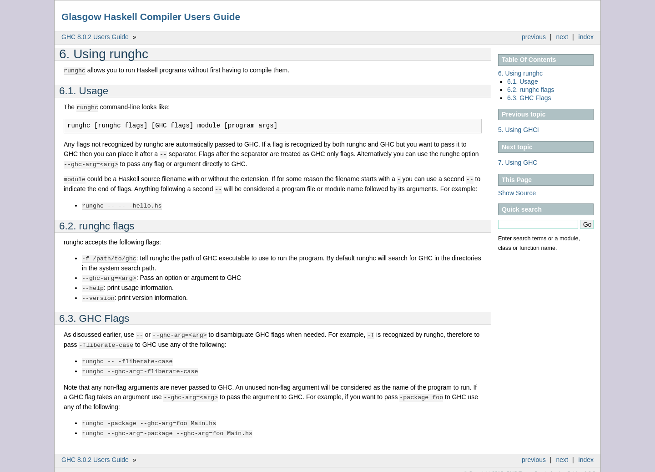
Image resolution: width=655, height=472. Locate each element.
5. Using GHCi (518, 129)
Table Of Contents (529, 59)
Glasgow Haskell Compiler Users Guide (150, 16)
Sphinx (575, 465)
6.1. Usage (522, 81)
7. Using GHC (517, 162)
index (586, 37)
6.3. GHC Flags (529, 98)
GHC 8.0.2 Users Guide (95, 37)
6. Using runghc (520, 73)
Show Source (517, 193)
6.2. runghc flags (530, 89)
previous (534, 37)
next (562, 37)
